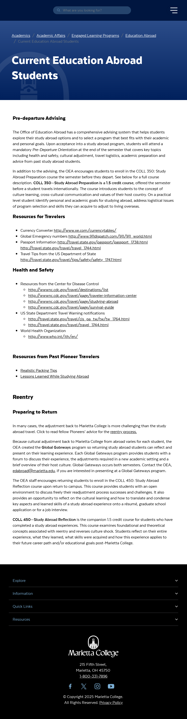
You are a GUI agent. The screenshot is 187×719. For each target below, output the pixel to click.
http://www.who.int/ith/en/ (53, 336)
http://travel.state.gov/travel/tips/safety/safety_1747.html (71, 259)
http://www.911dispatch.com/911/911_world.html (110, 236)
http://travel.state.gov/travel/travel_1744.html (60, 248)
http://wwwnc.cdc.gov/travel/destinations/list (68, 289)
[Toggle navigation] (174, 10)
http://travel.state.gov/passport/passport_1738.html (102, 242)
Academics (21, 35)
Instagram (97, 686)
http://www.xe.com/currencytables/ (85, 230)
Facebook (70, 686)
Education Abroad (140, 35)
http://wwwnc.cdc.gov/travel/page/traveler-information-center (82, 295)
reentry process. (123, 431)
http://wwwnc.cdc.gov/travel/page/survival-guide (71, 307)
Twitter (83, 686)
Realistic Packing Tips (38, 370)
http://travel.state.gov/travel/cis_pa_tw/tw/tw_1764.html (79, 319)
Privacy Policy (111, 702)
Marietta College (10, 10)
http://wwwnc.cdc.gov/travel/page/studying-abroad (73, 301)
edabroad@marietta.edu (34, 470)
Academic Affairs (51, 35)
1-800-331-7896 (93, 676)
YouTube (111, 686)
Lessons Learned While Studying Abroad (54, 376)
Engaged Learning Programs (95, 35)
